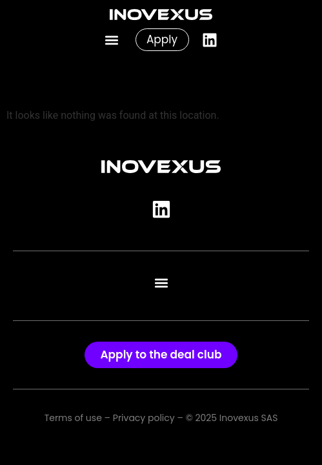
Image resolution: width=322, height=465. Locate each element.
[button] (112, 39)
